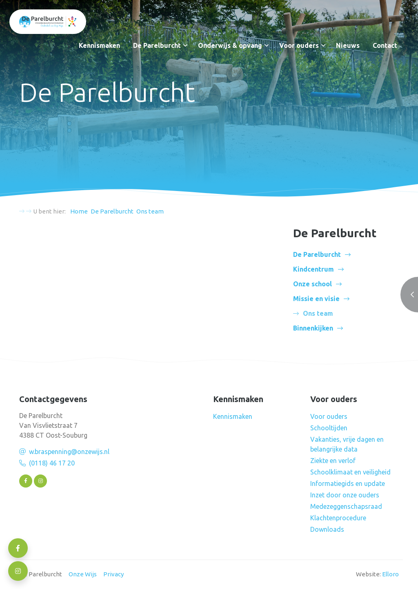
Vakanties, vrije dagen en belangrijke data (347, 444)
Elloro (390, 574)
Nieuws (348, 45)
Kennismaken (99, 45)
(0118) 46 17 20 (52, 463)
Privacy (113, 574)
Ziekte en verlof (333, 460)
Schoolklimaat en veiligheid (350, 472)
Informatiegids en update (347, 483)
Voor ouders (299, 45)
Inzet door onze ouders (344, 495)
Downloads (327, 529)
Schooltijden (328, 428)
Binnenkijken (313, 328)
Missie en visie (316, 298)
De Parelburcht (157, 45)
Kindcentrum (313, 269)
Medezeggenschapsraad (346, 506)
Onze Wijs (83, 574)
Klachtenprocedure (338, 518)
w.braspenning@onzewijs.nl (69, 451)
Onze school (312, 284)
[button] (185, 45)
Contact (385, 45)
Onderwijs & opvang (230, 45)
